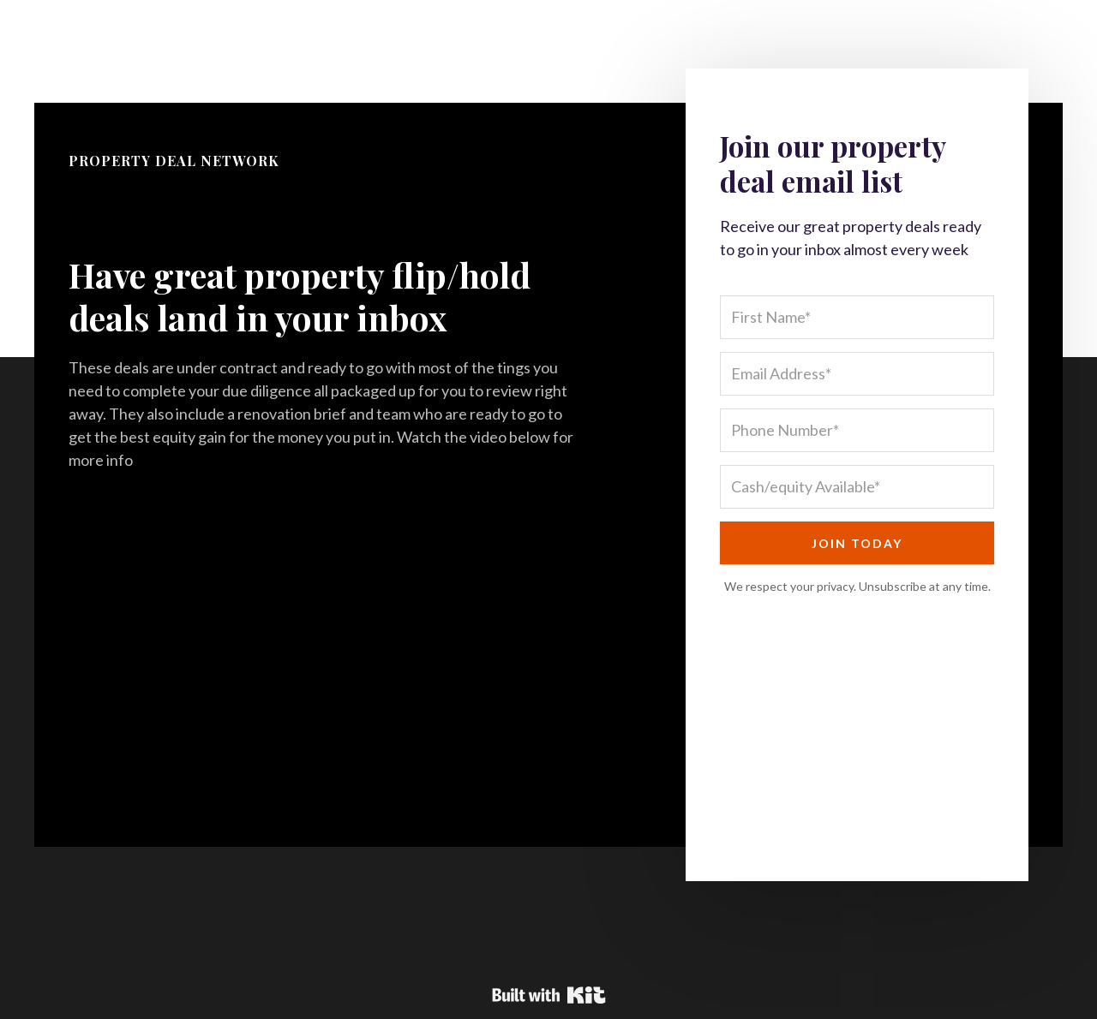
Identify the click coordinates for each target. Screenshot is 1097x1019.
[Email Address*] (857, 374)
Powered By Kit (549, 995)
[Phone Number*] (857, 430)
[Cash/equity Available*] (857, 487)
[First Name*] (857, 317)
